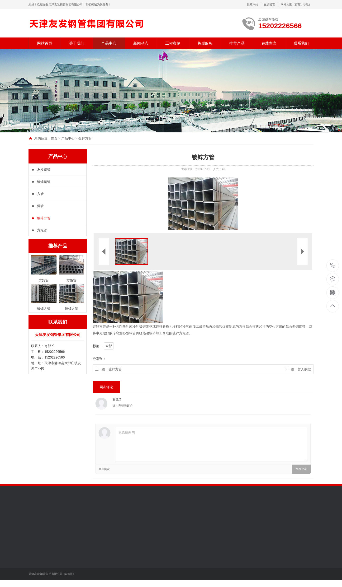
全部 (108, 346)
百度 (298, 4)
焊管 (40, 206)
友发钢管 (43, 170)
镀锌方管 (85, 138)
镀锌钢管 (43, 182)
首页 (54, 138)
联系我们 (301, 43)
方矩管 (42, 230)
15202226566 (333, 265)
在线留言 (269, 4)
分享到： (99, 359)
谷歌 (306, 4)
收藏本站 (252, 4)
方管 (40, 194)
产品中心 (108, 43)
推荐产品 (237, 43)
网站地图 (286, 4)
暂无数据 (304, 369)
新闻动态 (140, 43)
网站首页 (44, 43)
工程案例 (172, 43)
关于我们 (76, 43)
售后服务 (205, 43)
